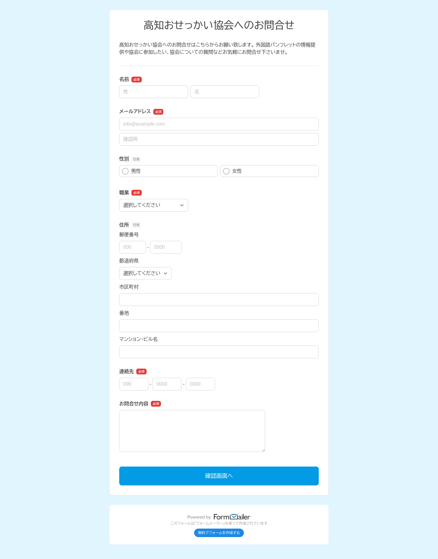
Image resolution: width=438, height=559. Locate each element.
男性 (131, 171)
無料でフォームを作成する (219, 533)
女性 (232, 171)
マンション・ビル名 (138, 339)
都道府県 (129, 260)
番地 (124, 313)
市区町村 (129, 287)
